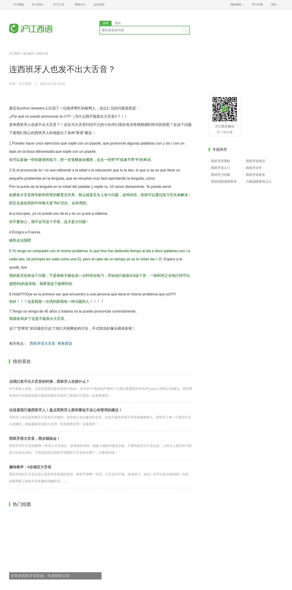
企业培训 (99, 4)
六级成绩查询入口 (258, 181)
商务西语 (64, 343)
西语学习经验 (220, 174)
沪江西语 (14, 53)
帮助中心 (80, 4)
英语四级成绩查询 (224, 181)
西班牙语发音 (255, 174)
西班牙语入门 (220, 168)
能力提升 (28, 53)
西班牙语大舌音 (42, 343)
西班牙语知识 (255, 161)
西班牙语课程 (220, 161)
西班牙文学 (254, 168)
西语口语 (42, 53)
